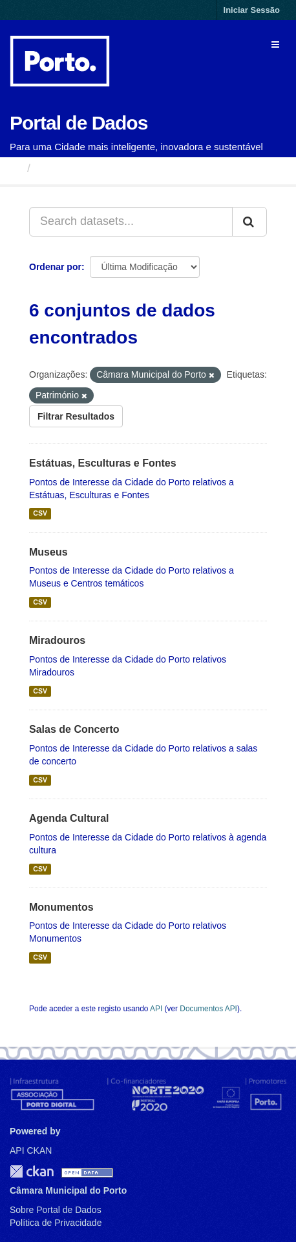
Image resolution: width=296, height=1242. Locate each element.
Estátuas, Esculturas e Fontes (102, 463)
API (156, 1008)
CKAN (32, 1171)
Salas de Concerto (74, 729)
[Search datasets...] (131, 222)
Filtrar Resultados (75, 416)
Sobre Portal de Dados (55, 1210)
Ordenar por (55, 267)
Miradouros (57, 640)
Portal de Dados (78, 122)
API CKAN (31, 1150)
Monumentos (61, 907)
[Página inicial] (15, 168)
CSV (40, 514)
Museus (48, 552)
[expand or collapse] (275, 44)
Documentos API (208, 1008)
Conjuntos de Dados (93, 168)
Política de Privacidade (55, 1223)
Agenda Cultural (69, 818)
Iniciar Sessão (252, 10)
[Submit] (249, 222)
